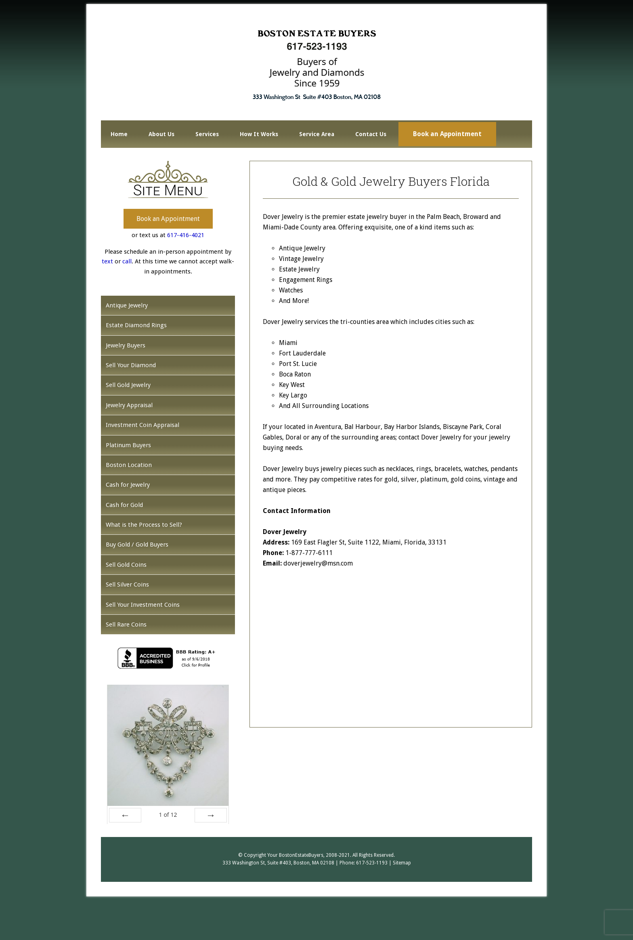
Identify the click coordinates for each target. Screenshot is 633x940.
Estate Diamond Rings (136, 325)
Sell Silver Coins (127, 584)
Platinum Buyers (128, 445)
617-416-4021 (185, 235)
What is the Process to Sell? (144, 524)
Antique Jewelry (127, 305)
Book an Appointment (168, 219)
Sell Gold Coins (126, 564)
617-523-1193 (372, 863)
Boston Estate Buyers (316, 65)
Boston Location (129, 465)
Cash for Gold (124, 505)
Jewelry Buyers (125, 345)
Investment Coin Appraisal (142, 425)
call (127, 261)
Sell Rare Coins (126, 624)
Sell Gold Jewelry (128, 385)
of (168, 814)
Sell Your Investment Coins (143, 604)
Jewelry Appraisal (129, 405)
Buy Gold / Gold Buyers (137, 544)
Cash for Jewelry (128, 484)
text (107, 261)
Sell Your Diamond (131, 365)
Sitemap (402, 863)
